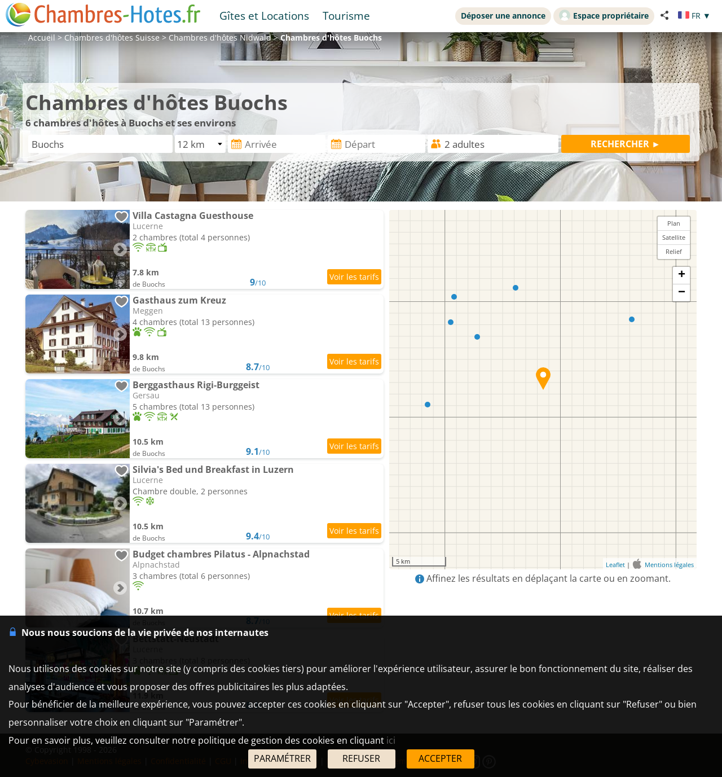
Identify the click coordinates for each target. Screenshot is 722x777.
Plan (673, 223)
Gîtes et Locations (264, 15)
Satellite (673, 237)
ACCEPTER (440, 758)
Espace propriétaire (604, 15)
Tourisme (346, 15)
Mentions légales (669, 564)
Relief (674, 251)
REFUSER (361, 758)
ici (390, 740)
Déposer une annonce (503, 15)
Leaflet (615, 564)
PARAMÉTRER (282, 758)
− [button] (681, 292)
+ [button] (681, 275)
